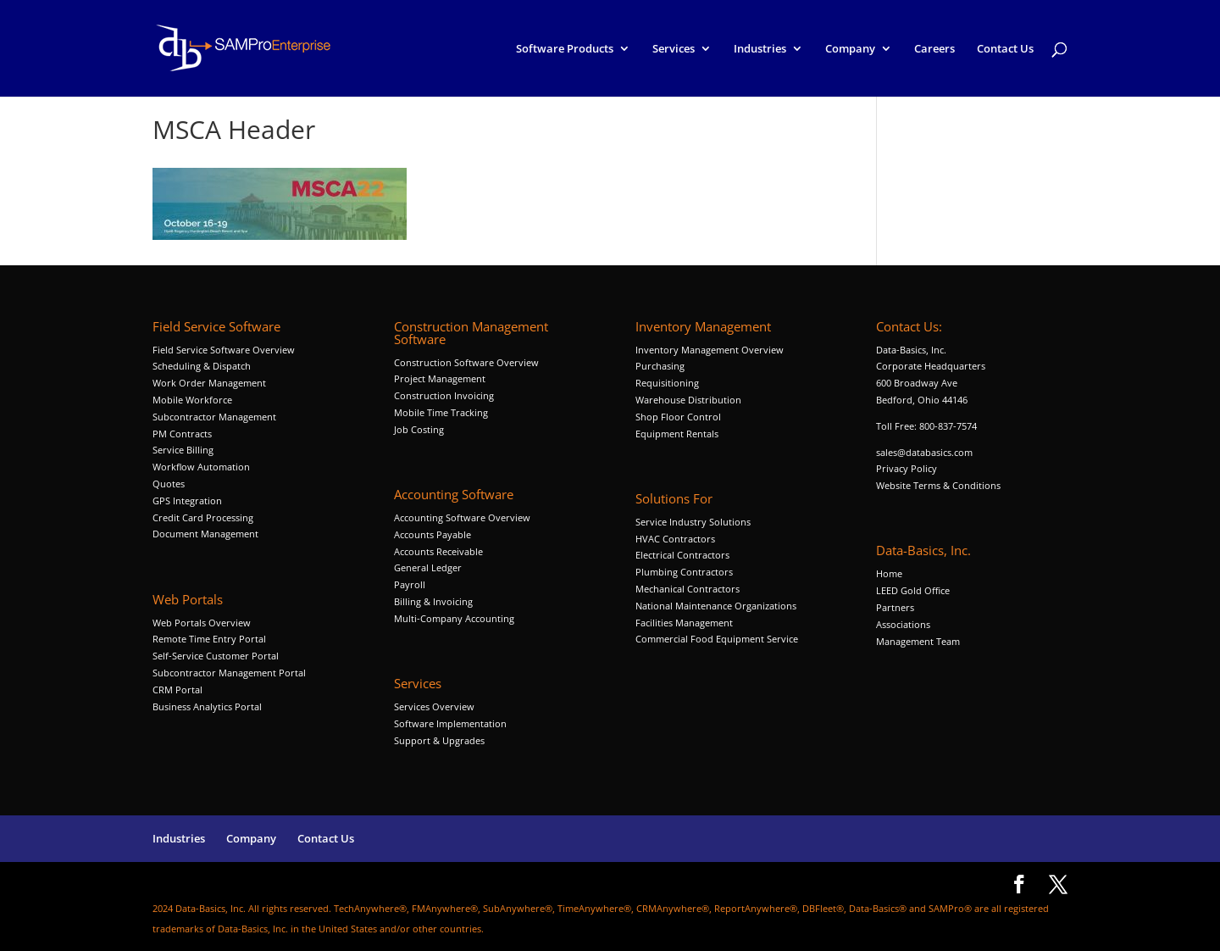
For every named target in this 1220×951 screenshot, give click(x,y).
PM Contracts (182, 433)
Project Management (439, 378)
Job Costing (419, 429)
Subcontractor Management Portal (229, 672)
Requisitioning (668, 382)
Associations (903, 624)
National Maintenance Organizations (715, 605)
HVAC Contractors (675, 538)
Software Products (564, 49)
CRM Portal (177, 689)
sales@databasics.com (924, 452)
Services (673, 49)
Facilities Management (684, 622)
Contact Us (1005, 49)
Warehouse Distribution (688, 399)
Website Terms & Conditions (938, 485)
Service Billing (183, 449)
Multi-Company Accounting (454, 618)
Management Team (918, 641)
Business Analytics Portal (207, 706)
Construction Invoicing (445, 395)
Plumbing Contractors (684, 571)
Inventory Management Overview (709, 349)
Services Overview (434, 706)
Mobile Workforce (192, 399)
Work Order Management (209, 382)
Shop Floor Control (678, 416)
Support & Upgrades (439, 740)
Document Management (206, 533)
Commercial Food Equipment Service (716, 638)
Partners (895, 607)
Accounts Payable (432, 534)
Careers (934, 49)
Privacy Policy (906, 468)
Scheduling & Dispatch (201, 365)
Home (889, 573)
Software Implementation (450, 723)
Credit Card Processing (202, 517)
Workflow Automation (201, 466)
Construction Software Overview (466, 362)
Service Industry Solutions (693, 521)
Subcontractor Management (214, 416)
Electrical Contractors (682, 554)
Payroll (409, 584)
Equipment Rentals (676, 433)
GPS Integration (187, 500)
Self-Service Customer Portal (215, 655)
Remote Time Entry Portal (209, 638)
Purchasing (660, 365)
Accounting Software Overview (462, 517)
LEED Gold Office (913, 590)
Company (850, 49)
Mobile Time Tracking (441, 412)
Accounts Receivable (438, 551)
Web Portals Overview (201, 622)
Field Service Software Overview (223, 349)
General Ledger (428, 567)
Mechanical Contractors (687, 588)
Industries (760, 49)
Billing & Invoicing (433, 601)
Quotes (168, 483)
